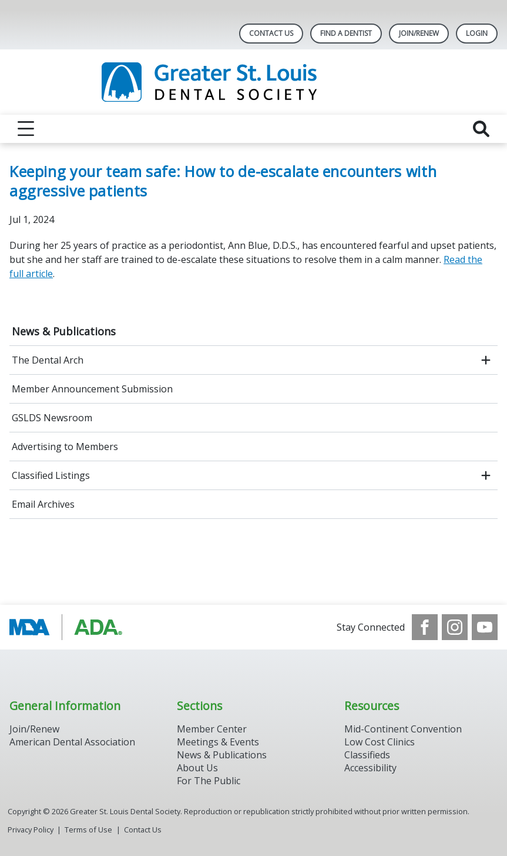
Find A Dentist (346, 33)
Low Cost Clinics (379, 741)
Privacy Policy (30, 829)
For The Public (208, 780)
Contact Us (271, 33)
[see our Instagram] (455, 627)
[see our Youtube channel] (485, 627)
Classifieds (367, 754)
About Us (197, 767)
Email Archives (43, 504)
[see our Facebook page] (425, 627)
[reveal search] (481, 129)
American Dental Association (72, 741)
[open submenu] (485, 360)
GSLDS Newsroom (52, 417)
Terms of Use (88, 829)
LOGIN (477, 33)
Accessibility (370, 767)
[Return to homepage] (253, 82)
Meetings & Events (218, 741)
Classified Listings (51, 475)
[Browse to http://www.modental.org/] (69, 627)
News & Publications (64, 331)
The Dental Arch (47, 360)
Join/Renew (419, 33)
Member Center (212, 728)
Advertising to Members (65, 446)
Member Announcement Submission (92, 388)
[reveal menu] (25, 129)
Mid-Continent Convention (403, 728)
